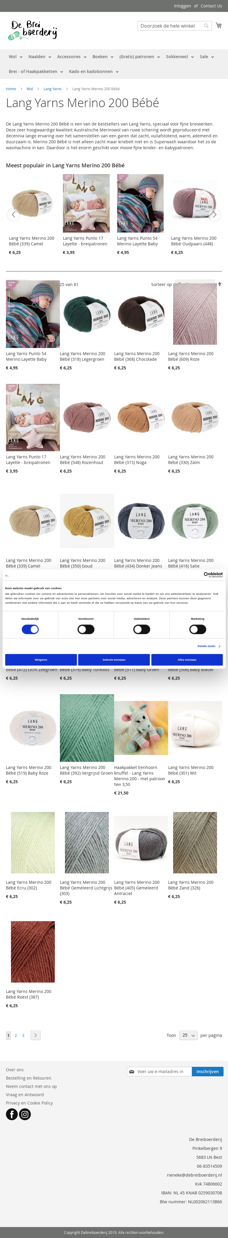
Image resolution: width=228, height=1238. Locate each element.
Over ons (15, 1069)
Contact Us (211, 6)
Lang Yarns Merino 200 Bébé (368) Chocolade (137, 356)
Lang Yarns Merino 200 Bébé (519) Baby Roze (28, 770)
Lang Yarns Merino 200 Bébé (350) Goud (82, 563)
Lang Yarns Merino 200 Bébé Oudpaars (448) (193, 241)
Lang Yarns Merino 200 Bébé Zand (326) (190, 885)
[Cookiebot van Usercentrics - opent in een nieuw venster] (197, 575)
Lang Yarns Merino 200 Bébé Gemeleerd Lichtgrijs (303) (86, 887)
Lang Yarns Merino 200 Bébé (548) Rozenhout (82, 459)
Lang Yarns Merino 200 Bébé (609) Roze (190, 356)
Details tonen (207, 646)
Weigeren (41, 659)
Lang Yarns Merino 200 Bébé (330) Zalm (190, 459)
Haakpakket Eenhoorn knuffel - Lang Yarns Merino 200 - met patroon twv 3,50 (139, 776)
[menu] (114, 64)
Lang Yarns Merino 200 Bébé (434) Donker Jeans (138, 563)
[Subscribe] (208, 1071)
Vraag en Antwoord (25, 1094)
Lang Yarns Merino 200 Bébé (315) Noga (137, 459)
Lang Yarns (53, 88)
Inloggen (182, 6)
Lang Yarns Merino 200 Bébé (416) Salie (190, 563)
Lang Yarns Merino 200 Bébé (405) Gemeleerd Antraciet (137, 887)
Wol (30, 88)
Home (11, 88)
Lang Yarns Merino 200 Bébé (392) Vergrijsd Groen (86, 770)
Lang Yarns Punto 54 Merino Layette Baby (137, 241)
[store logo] (32, 30)
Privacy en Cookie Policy (29, 1103)
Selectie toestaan (114, 659)
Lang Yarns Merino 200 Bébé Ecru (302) (28, 885)
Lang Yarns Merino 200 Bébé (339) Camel (31, 241)
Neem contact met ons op (31, 1086)
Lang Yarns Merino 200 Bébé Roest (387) (28, 994)
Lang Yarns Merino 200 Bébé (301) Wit (190, 770)
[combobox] (175, 26)
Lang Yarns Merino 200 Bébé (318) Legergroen (82, 356)
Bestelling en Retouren (28, 1078)
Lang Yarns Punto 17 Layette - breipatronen (85, 241)
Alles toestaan (187, 659)
